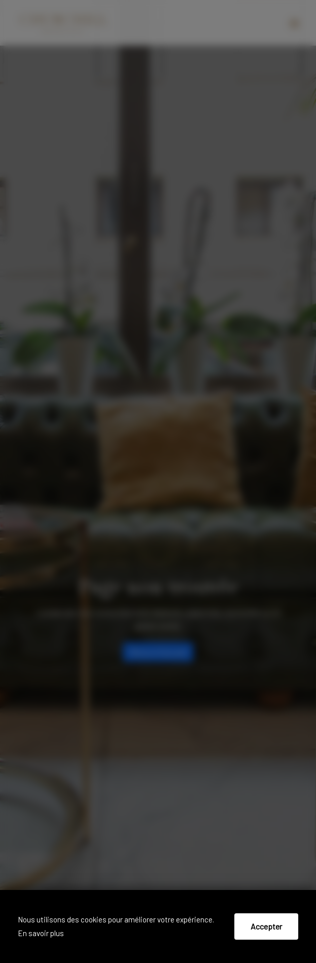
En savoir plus (41, 933)
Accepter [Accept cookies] (266, 926)
